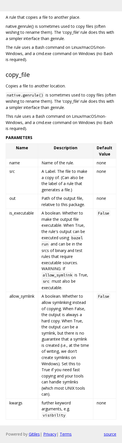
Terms (66, 434)
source (110, 434)
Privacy (49, 434)
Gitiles (34, 434)
